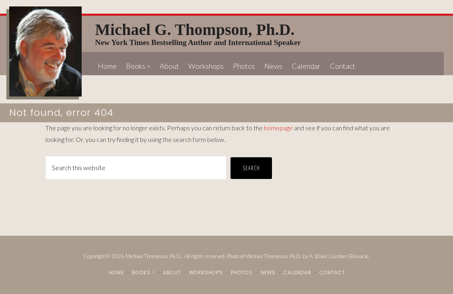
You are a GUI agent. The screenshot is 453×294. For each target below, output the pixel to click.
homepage (278, 128)
